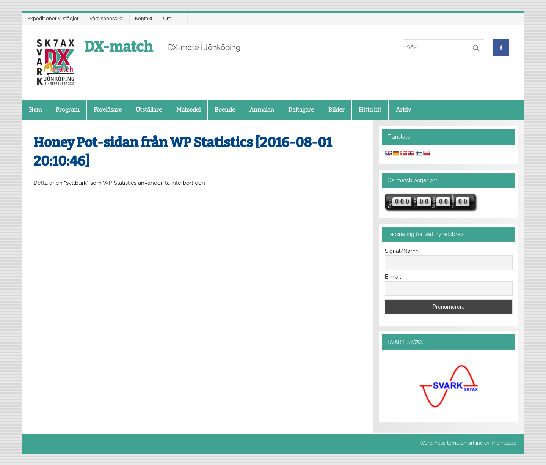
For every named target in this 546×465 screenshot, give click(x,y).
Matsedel (188, 109)
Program (67, 109)
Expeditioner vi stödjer (53, 18)
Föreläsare (108, 109)
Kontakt (143, 18)
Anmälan (261, 109)
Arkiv (403, 109)
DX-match (118, 46)
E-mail (393, 277)
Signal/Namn (402, 251)
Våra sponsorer (106, 18)
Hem (35, 109)
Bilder (336, 109)
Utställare (149, 109)
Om (167, 18)
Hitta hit (370, 109)
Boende (225, 109)
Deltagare (301, 109)
